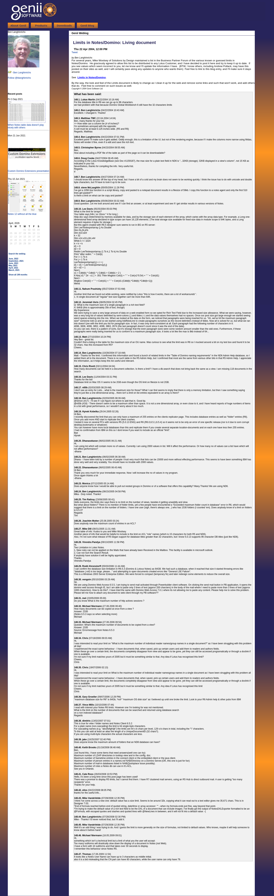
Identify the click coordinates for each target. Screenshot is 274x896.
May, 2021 (13, 266)
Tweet (75, 52)
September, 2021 (16, 261)
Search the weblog (17, 254)
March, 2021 (14, 270)
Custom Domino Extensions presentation (28, 169)
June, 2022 (13, 259)
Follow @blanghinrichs (19, 78)
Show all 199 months (18, 275)
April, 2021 (13, 268)
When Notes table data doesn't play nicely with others (27, 125)
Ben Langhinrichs (22, 72)
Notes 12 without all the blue (27, 212)
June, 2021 (13, 263)
